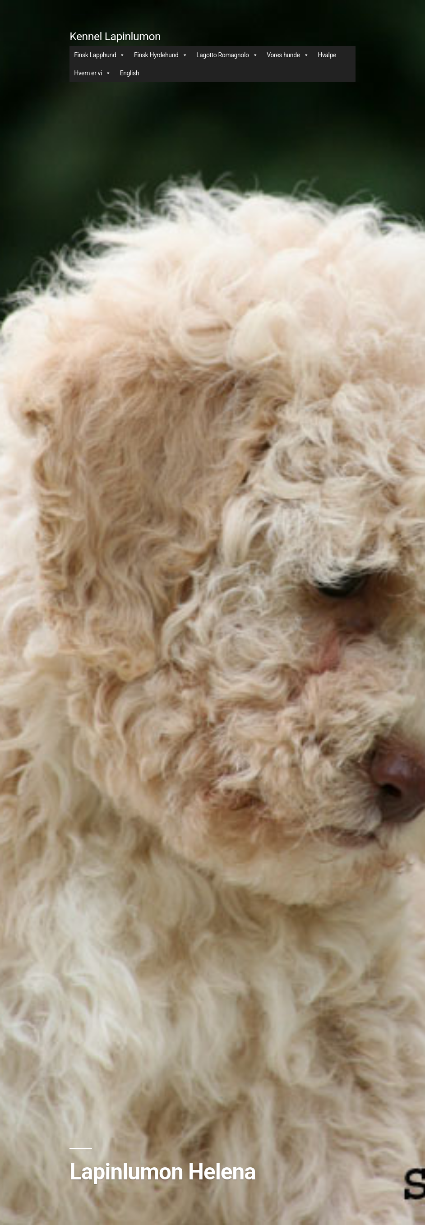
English (129, 73)
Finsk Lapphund (99, 55)
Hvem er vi (92, 73)
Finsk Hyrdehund (160, 55)
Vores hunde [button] (288, 55)
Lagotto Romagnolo (227, 55)
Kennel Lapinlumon (115, 36)
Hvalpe (327, 55)
